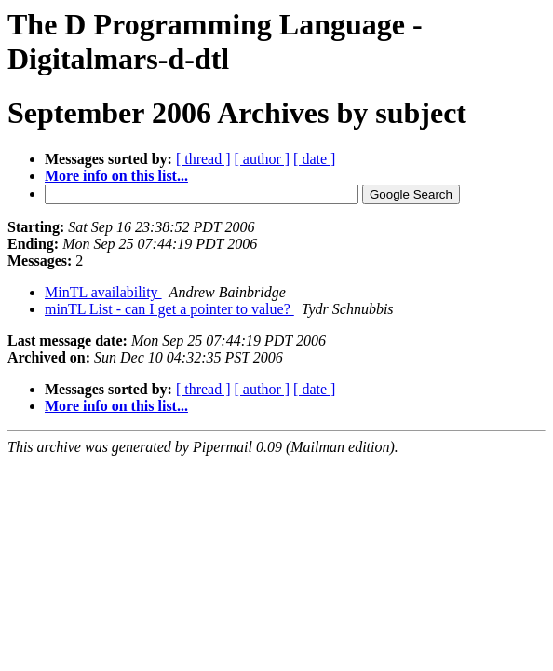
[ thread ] (203, 159)
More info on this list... (116, 176)
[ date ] (314, 159)
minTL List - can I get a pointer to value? (169, 309)
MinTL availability (103, 292)
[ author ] (262, 159)
